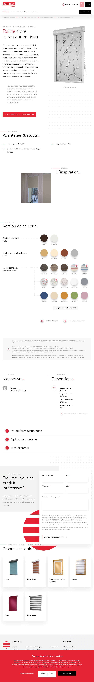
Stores (15, 647)
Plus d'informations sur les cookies (49, 662)
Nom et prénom (48, 475)
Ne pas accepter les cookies (47, 674)
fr (87, 4)
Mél (67, 475)
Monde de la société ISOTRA (20, 12)
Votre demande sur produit (51, 497)
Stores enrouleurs (30, 647)
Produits (6, 12)
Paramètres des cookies (27, 673)
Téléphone (46, 486)
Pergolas (40, 647)
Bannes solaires (54, 647)
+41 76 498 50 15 (70, 4)
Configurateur (85, 12)
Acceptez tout (67, 673)
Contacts (34, 12)
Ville (68, 486)
